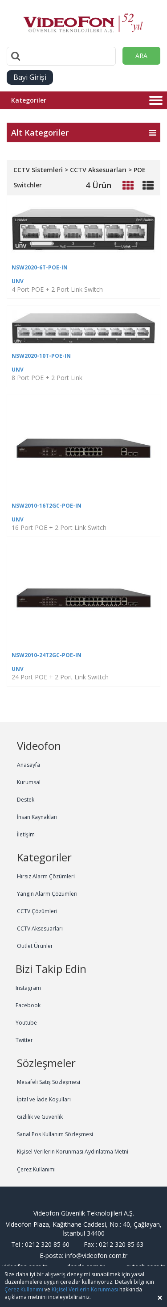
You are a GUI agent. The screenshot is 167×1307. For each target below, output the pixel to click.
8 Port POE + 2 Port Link (47, 377)
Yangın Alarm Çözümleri (47, 894)
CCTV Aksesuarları (40, 928)
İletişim (26, 834)
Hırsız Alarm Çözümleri (46, 876)
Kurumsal (29, 782)
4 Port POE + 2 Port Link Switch (57, 289)
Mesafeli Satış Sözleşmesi (48, 1082)
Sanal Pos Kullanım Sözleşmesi (55, 1134)
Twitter (24, 1040)
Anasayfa (28, 765)
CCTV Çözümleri (37, 911)
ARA (141, 55)
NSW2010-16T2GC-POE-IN (46, 505)
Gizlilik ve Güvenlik (40, 1117)
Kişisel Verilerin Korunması (85, 1289)
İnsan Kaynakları (37, 817)
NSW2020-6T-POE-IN (40, 267)
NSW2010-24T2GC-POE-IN (46, 655)
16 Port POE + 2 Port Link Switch (59, 527)
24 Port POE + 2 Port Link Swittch (60, 677)
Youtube (26, 1022)
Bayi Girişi (29, 77)
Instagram (28, 988)
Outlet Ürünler (35, 946)
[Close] (160, 1298)
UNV (18, 281)
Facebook (28, 1005)
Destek (25, 799)
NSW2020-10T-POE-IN (41, 356)
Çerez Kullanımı (36, 1169)
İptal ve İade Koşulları (44, 1099)
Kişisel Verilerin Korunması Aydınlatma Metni (72, 1151)
